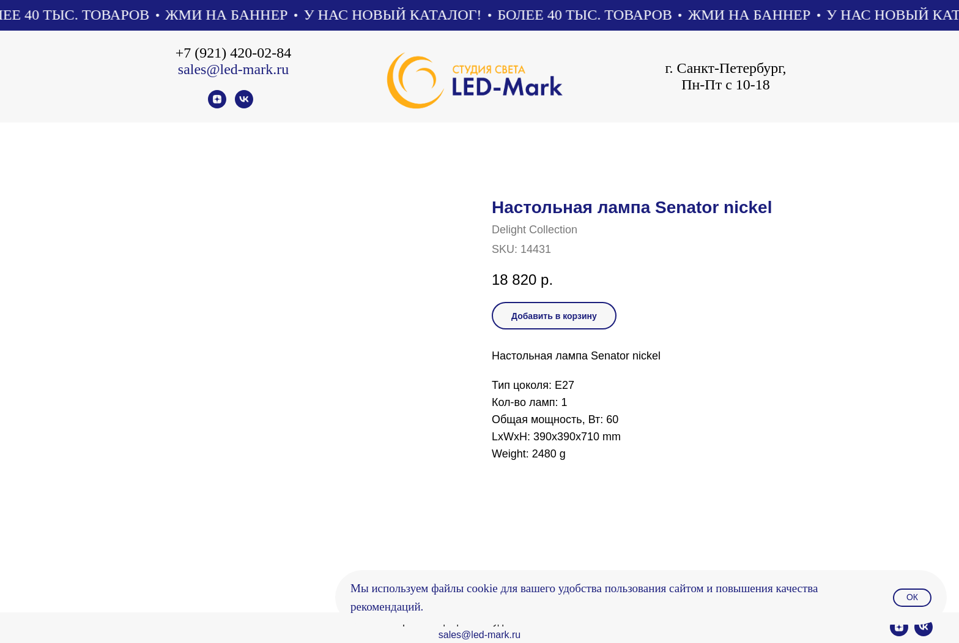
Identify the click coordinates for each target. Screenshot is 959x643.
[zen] (217, 105)
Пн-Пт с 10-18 (725, 84)
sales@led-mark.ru (233, 69)
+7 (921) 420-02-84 (234, 53)
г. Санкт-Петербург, (725, 68)
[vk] (244, 105)
